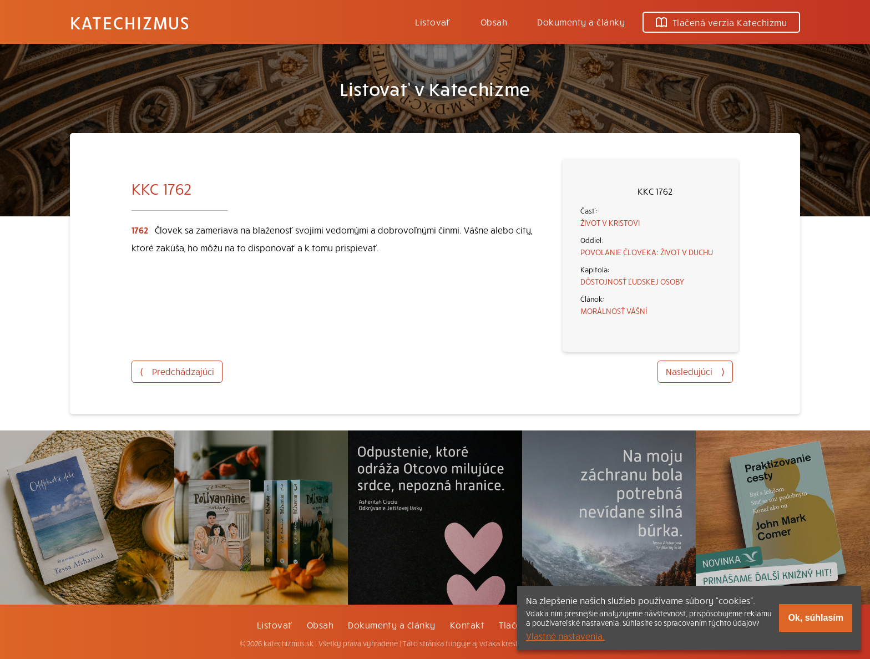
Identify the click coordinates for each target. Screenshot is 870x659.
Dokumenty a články (581, 21)
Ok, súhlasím (815, 617)
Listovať (433, 21)
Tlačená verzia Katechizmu (721, 22)
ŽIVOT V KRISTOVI (610, 222)
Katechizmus (130, 22)
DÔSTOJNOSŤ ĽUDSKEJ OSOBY (632, 281)
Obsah (493, 21)
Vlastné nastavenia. (565, 635)
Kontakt (467, 624)
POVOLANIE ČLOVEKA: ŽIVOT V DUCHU (646, 252)
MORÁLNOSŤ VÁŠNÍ (613, 311)
